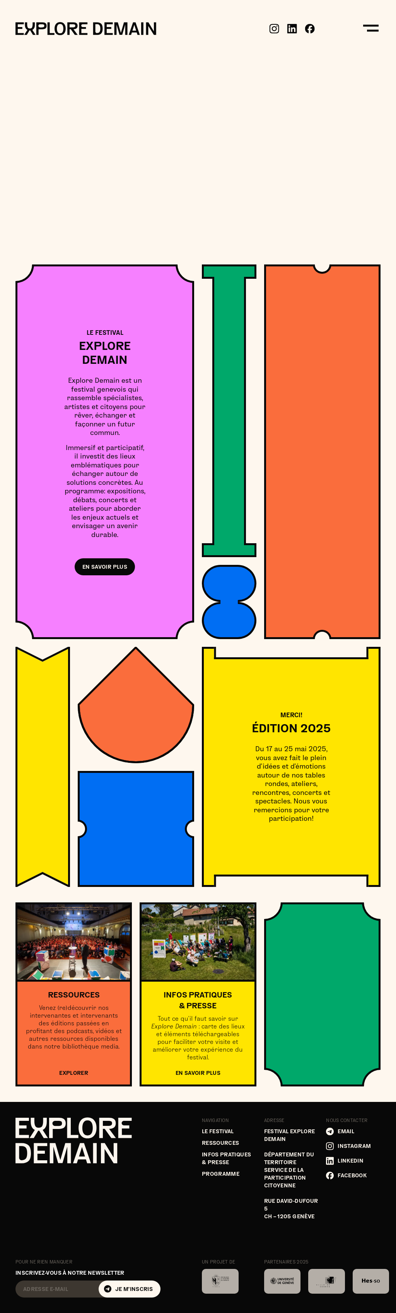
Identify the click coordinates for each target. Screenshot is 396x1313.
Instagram (348, 1146)
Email (340, 1131)
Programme (220, 1174)
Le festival (218, 1131)
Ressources (220, 1143)
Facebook (346, 1175)
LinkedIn (345, 1161)
